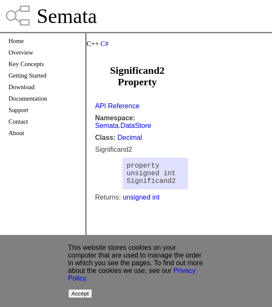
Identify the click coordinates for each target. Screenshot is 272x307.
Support (18, 110)
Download (22, 87)
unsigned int (141, 202)
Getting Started (27, 75)
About (16, 133)
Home (16, 41)
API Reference (117, 106)
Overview (21, 52)
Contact (18, 121)
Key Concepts (26, 64)
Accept (80, 293)
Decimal (129, 137)
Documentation (28, 98)
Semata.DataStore (123, 125)
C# (105, 43)
